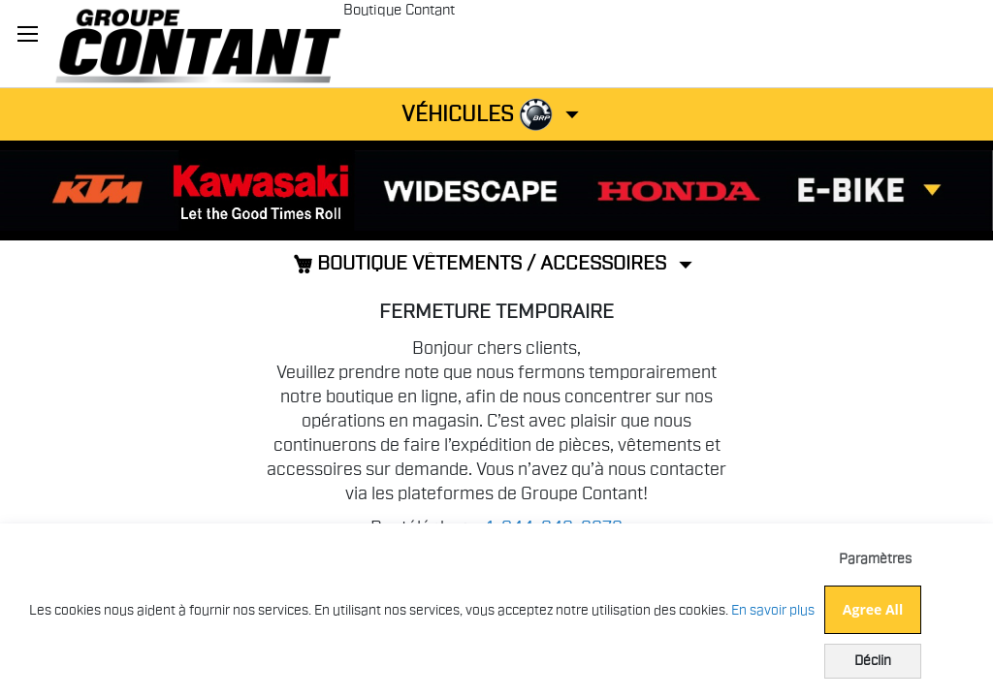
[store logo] (197, 43)
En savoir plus (773, 611)
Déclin (872, 661)
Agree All (873, 609)
